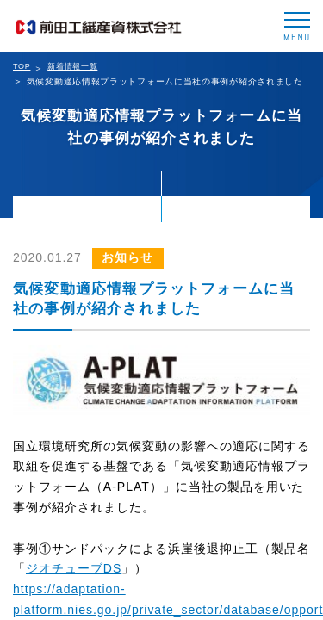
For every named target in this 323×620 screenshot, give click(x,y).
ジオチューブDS (73, 568)
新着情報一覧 (72, 66)
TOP (21, 66)
